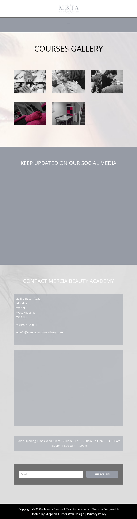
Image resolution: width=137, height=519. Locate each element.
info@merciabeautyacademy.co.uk (41, 332)
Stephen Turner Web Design (64, 514)
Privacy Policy (96, 514)
